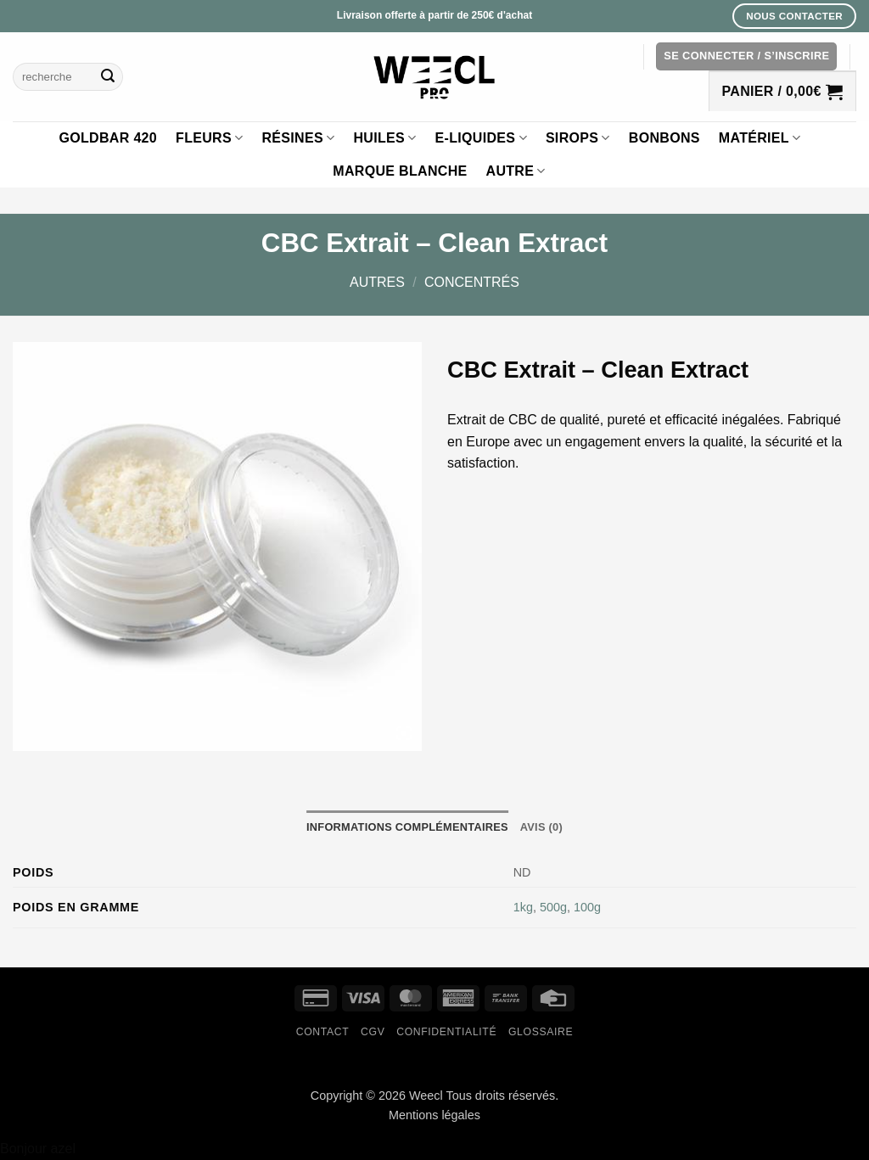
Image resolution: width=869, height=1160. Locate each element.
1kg (523, 907)
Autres (377, 282)
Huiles (384, 138)
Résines (297, 138)
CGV (372, 1032)
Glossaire (540, 1032)
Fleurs (209, 138)
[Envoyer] (107, 77)
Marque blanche (400, 171)
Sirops (578, 138)
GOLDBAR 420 (108, 138)
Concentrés (471, 282)
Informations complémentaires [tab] (407, 827)
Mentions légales (434, 1115)
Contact (323, 1032)
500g (553, 907)
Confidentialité (446, 1032)
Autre (516, 171)
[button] (746, 56)
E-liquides (481, 138)
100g (587, 907)
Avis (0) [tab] (541, 827)
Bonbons (664, 138)
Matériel (760, 138)
